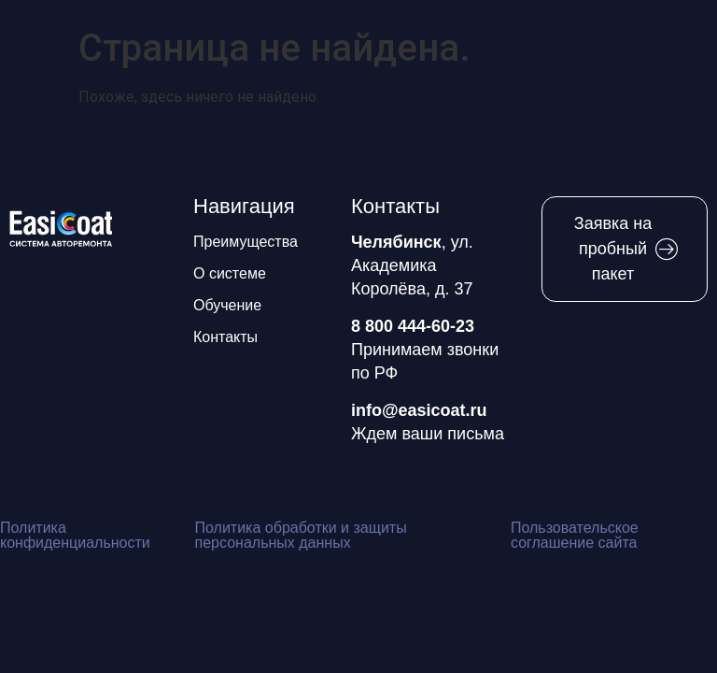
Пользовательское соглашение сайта (575, 535)
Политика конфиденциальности (75, 535)
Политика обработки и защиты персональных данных (301, 535)
